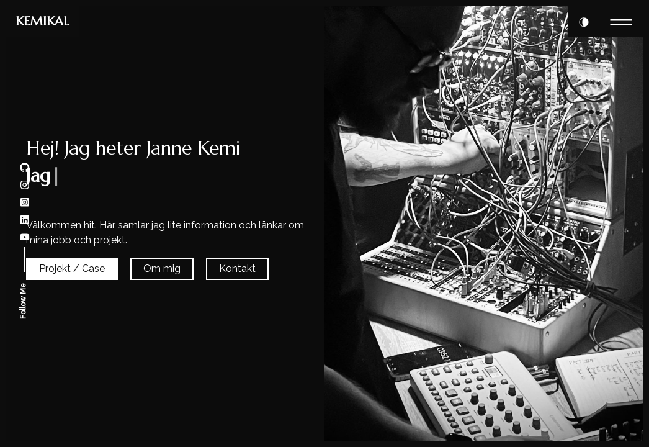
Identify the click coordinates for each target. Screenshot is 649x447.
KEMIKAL (42, 21)
